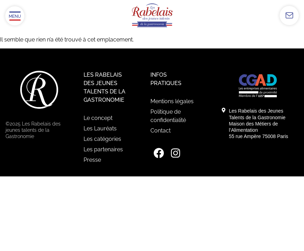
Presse (92, 160)
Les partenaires (103, 149)
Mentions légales (172, 101)
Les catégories (102, 139)
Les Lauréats (100, 128)
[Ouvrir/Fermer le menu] (14, 15)
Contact (160, 130)
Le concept (98, 118)
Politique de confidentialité (168, 115)
